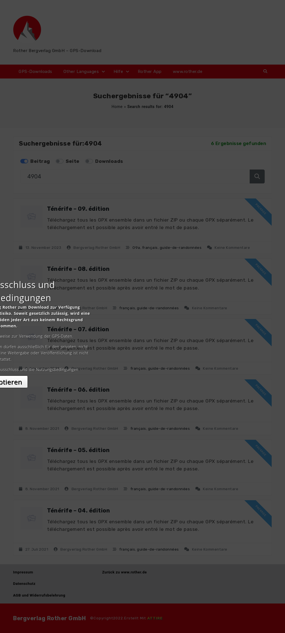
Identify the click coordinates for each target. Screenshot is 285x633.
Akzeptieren (142, 366)
